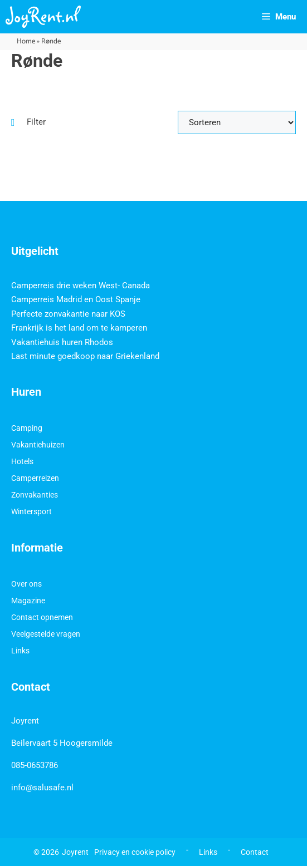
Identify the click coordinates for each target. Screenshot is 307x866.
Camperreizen (35, 478)
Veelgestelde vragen (45, 633)
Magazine (28, 600)
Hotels (22, 461)
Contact (255, 852)
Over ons (26, 583)
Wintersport (31, 511)
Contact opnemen (42, 617)
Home (26, 41)
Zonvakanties (34, 494)
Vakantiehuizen (38, 444)
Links (20, 650)
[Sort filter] (237, 122)
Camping (26, 428)
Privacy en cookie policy (135, 852)
